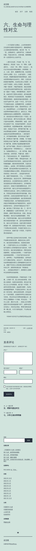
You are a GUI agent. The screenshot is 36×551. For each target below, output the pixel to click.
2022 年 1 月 (7, 496)
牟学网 (6, 4)
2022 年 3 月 (7, 490)
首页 (16, 12)
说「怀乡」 (14, 469)
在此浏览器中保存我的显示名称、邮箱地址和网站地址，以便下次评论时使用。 (19, 387)
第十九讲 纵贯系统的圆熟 (11, 452)
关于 (21, 12)
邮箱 (21, 368)
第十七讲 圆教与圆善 (10, 457)
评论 (5, 350)
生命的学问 (7, 514)
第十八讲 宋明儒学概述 (11, 455)
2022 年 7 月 (7, 481)
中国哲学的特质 (8, 509)
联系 (30, 12)
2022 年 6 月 (7, 483)
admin (8, 332)
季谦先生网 (7, 522)
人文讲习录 (29, 328)
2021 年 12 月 (8, 498)
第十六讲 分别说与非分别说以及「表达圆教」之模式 (18, 460)
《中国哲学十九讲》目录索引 (12, 450)
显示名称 (7, 368)
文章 (26, 12)
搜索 (5, 437)
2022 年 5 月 (7, 486)
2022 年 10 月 (8, 478)
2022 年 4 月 (7, 488)
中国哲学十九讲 (8, 507)
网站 (5, 377)
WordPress (13, 544)
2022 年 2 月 (7, 493)
